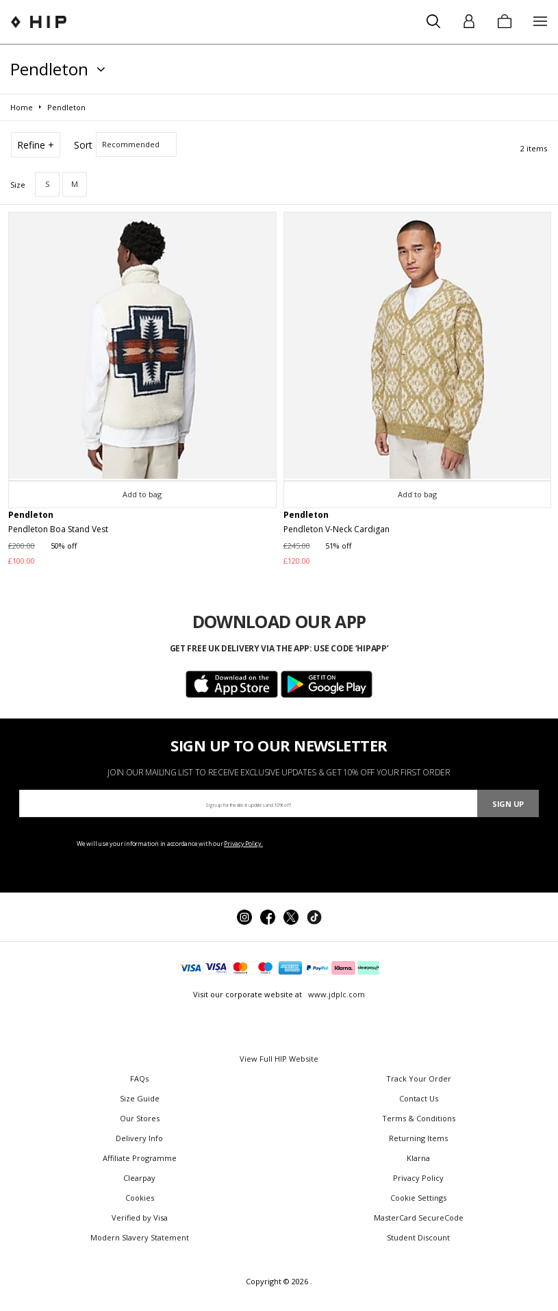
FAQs (139, 1078)
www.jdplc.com (335, 994)
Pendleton (30, 515)
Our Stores (140, 1118)
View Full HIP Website (279, 1058)
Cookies (139, 1198)
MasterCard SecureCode (419, 1217)
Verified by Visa (140, 1217)
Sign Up (508, 804)
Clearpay (139, 1178)
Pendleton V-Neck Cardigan (336, 529)
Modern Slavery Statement (139, 1237)
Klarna (418, 1158)
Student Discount (418, 1237)
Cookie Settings (418, 1198)
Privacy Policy (418, 1178)
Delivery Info (139, 1138)
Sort (83, 144)
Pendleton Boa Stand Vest (58, 529)
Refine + (35, 144)
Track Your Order (418, 1078)
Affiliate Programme (140, 1158)
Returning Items (418, 1138)
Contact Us (418, 1098)
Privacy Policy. (243, 843)
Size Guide (140, 1098)
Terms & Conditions (418, 1118)
